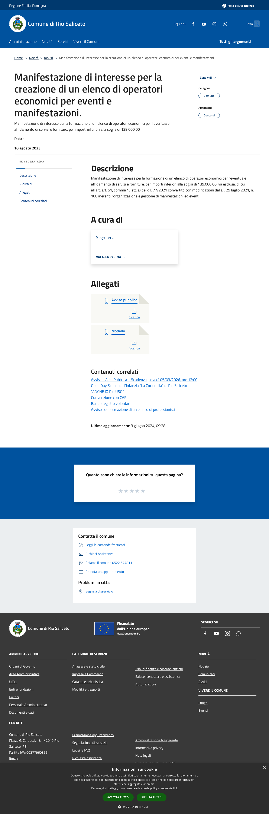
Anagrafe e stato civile (88, 666)
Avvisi (48, 57)
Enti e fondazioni (21, 689)
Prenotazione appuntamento (93, 734)
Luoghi (203, 702)
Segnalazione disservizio (89, 742)
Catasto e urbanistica (87, 681)
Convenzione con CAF (108, 397)
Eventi (203, 710)
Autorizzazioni (145, 684)
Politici (14, 697)
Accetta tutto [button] (118, 797)
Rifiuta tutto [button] (152, 797)
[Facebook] (185, 23)
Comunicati (206, 673)
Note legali (143, 755)
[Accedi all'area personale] (238, 6)
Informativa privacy (149, 747)
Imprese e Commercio (87, 673)
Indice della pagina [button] (31, 161)
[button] (134, 807)
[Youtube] (195, 23)
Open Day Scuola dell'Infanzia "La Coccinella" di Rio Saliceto (139, 385)
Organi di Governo (22, 666)
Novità (34, 57)
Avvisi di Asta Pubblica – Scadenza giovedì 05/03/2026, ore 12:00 (144, 379)
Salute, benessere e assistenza (157, 676)
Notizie (203, 666)
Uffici (13, 681)
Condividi (208, 77)
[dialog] (134, 788)
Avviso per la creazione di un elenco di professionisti (133, 409)
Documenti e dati (21, 712)
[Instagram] (206, 23)
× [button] (264, 767)
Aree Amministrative (24, 673)
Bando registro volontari (110, 403)
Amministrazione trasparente (156, 740)
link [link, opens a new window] (175, 788)
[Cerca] (255, 24)
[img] (63, 160)
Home (18, 57)
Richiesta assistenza (87, 757)
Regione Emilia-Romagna (27, 5)
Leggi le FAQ (81, 750)
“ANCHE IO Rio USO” (107, 391)
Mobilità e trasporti (86, 689)
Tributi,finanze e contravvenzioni (159, 668)
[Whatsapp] (217, 23)
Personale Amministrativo (28, 704)
